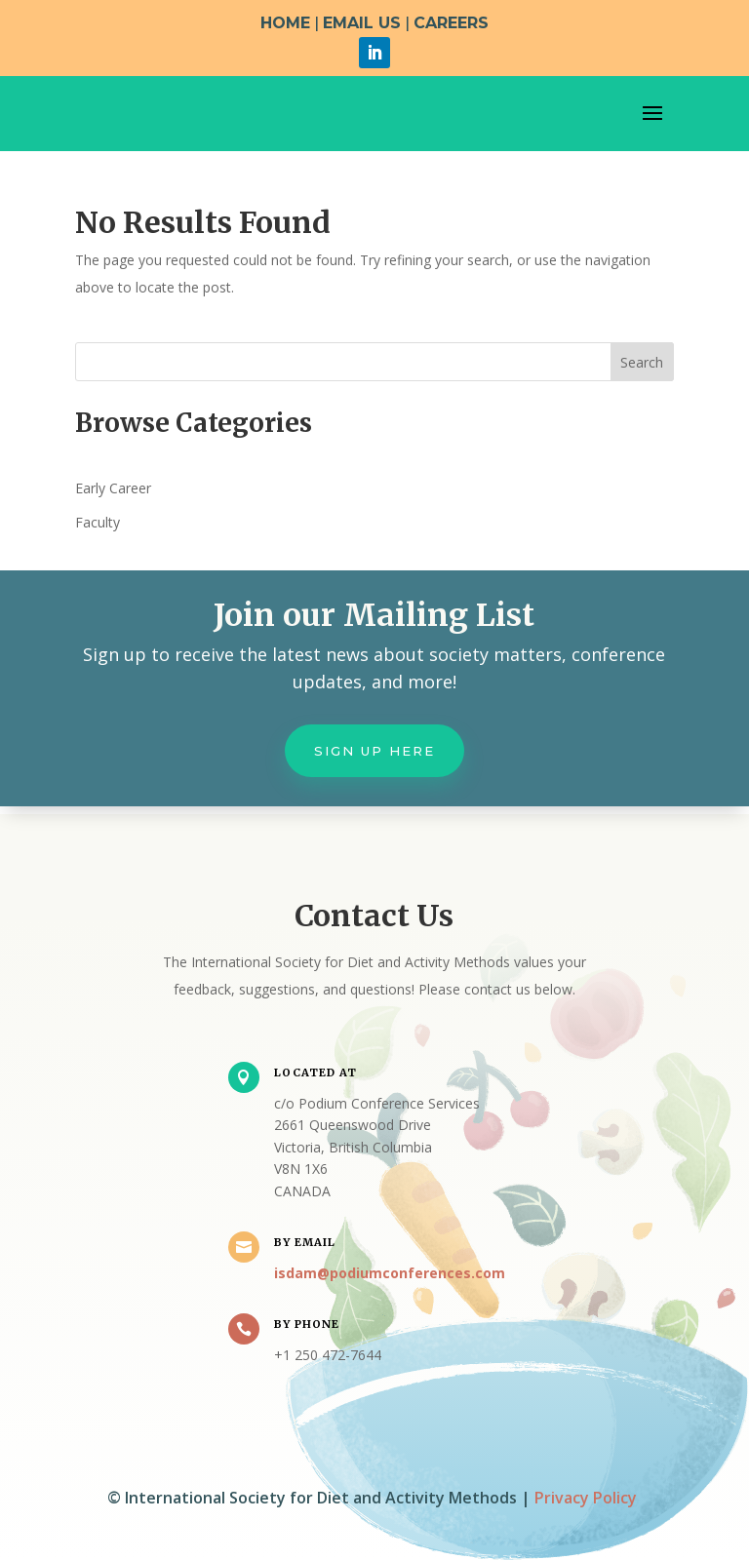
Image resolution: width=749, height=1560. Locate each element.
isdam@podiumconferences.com (389, 1273)
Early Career (113, 488)
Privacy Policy (585, 1497)
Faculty (97, 522)
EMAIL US (362, 23)
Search (641, 362)
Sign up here (374, 751)
